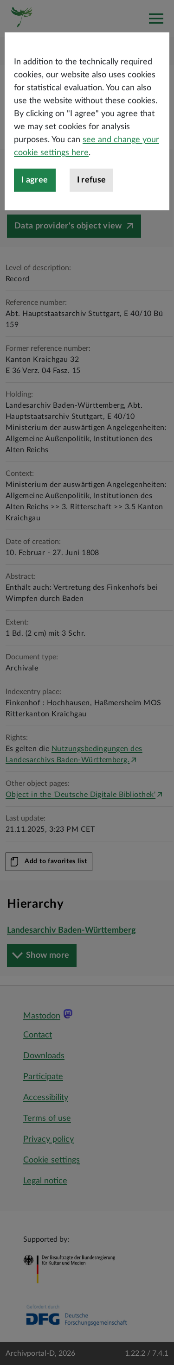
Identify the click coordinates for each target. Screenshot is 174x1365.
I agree (34, 210)
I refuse (91, 210)
